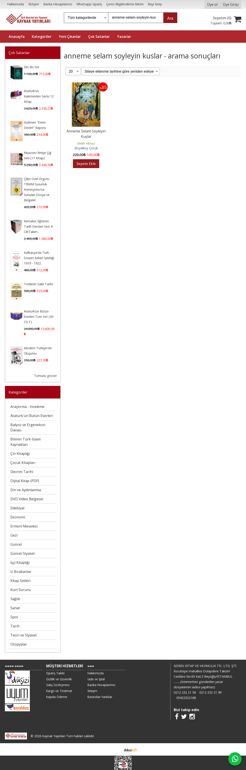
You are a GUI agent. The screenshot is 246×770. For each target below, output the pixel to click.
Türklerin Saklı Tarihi (38, 284)
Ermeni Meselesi (24, 526)
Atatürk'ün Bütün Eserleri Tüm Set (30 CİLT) (38, 316)
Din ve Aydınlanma (25, 489)
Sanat (15, 607)
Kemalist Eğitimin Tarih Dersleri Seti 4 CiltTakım (38, 226)
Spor (14, 617)
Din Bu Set (31, 67)
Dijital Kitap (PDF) (24, 480)
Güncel (16, 544)
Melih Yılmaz (86, 143)
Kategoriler (18, 392)
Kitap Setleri (20, 580)
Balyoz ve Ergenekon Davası (27, 427)
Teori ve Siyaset (23, 635)
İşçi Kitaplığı (20, 562)
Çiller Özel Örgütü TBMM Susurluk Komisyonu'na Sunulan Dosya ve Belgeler (37, 189)
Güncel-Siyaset (22, 553)
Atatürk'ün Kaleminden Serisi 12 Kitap (39, 96)
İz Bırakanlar (20, 571)
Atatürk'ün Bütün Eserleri (31, 415)
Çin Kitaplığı (20, 453)
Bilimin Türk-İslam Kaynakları (25, 442)
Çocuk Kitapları (22, 462)
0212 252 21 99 (210, 692)
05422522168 (186, 698)
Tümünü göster (45, 376)
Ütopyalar (18, 644)
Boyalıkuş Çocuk (86, 148)
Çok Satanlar (19, 52)
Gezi (13, 535)
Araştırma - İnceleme (27, 406)
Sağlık (15, 598)
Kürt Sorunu (20, 589)
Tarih (14, 626)
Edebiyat (17, 508)
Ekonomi (17, 517)
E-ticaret (116, 749)
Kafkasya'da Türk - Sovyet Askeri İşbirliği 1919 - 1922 (39, 257)
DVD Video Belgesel (26, 499)
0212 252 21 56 (185, 692)
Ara (170, 18)
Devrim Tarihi (21, 471)
